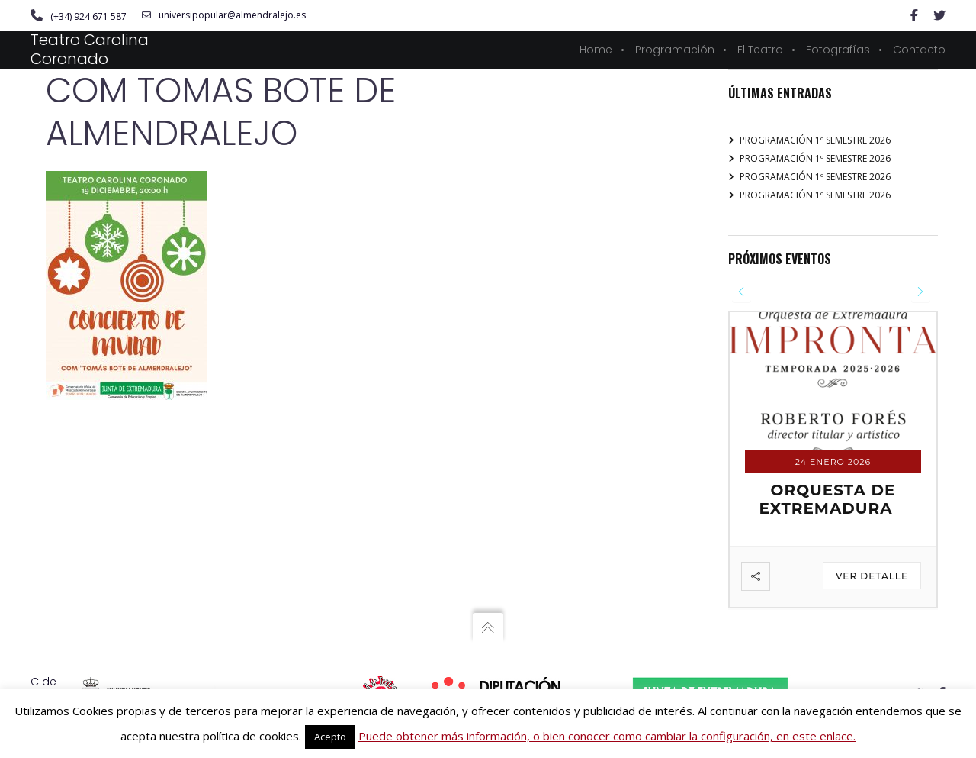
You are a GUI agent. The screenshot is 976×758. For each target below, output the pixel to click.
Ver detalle (872, 576)
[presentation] (741, 292)
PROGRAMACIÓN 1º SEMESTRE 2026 (815, 140)
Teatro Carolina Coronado (89, 49)
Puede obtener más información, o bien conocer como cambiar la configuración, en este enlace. (607, 735)
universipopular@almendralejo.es (224, 15)
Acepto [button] (330, 736)
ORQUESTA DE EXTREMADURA (827, 499)
